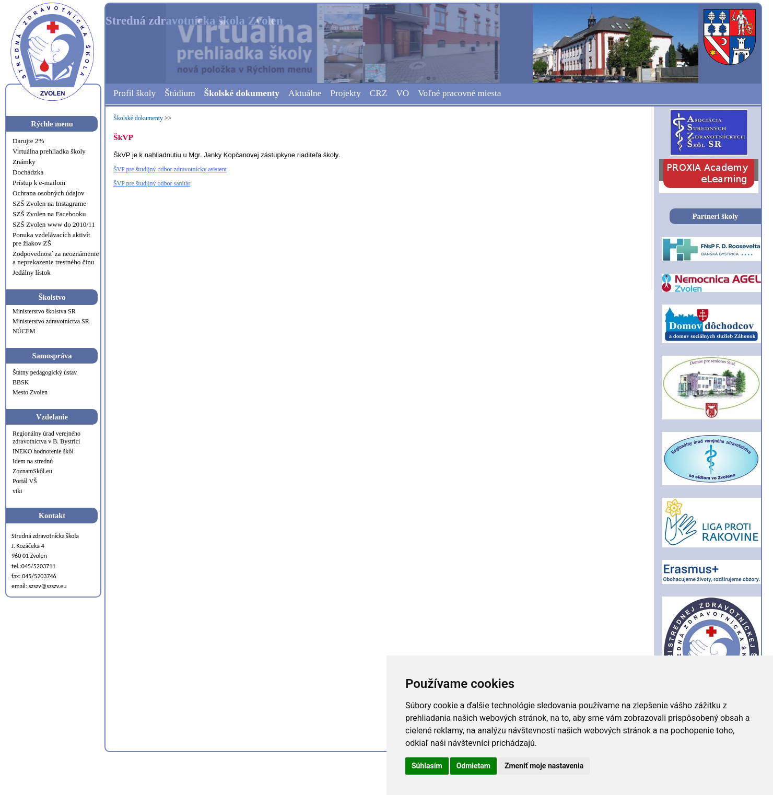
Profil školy (134, 93)
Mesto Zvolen (30, 392)
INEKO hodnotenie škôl (43, 451)
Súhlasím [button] (427, 766)
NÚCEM (24, 331)
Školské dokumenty (241, 93)
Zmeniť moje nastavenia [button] (544, 766)
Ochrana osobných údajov (49, 193)
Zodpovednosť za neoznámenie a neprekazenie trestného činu (56, 258)
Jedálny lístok (32, 272)
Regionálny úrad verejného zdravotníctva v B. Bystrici (46, 437)
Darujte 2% (28, 141)
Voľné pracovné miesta (459, 93)
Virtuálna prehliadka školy (49, 151)
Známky (24, 162)
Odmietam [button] (473, 766)
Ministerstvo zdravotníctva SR (51, 321)
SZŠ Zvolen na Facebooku (49, 214)
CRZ (379, 93)
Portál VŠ (25, 481)
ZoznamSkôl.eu (32, 471)
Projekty (345, 93)
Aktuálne (304, 93)
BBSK (21, 382)
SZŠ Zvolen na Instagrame (49, 203)
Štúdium (180, 93)
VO (402, 93)
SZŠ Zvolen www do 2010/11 (54, 224)
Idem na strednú (33, 461)
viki (17, 491)
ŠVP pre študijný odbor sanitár (152, 183)
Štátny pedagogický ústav (45, 372)
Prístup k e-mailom (39, 182)
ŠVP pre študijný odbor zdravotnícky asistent (170, 169)
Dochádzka (28, 172)
